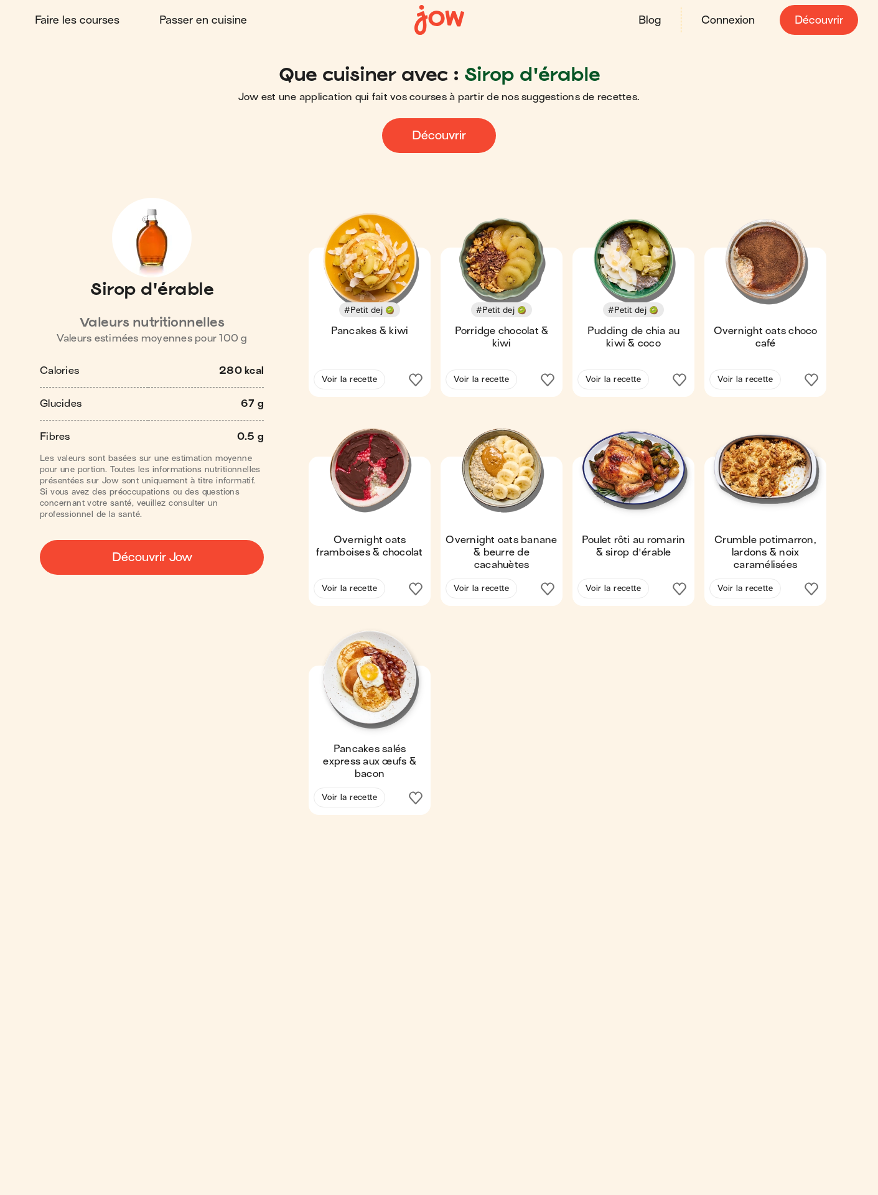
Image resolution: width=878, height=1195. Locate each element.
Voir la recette (349, 379)
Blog (649, 20)
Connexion (728, 20)
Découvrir (819, 20)
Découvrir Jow (152, 557)
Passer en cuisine (203, 20)
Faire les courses (77, 20)
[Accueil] (439, 20)
